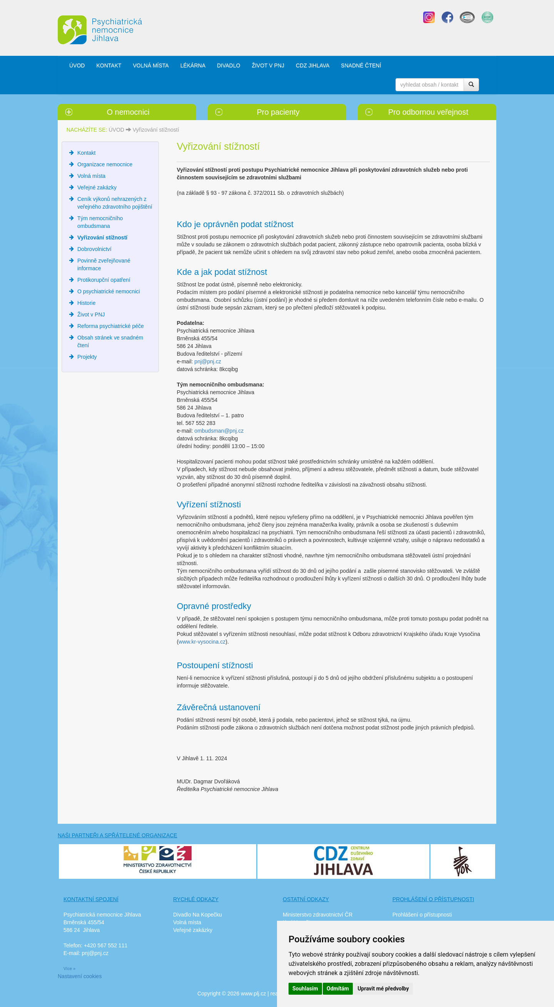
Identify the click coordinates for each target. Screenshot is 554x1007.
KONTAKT (108, 65)
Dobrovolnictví (94, 249)
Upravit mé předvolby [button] (383, 988)
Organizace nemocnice (104, 164)
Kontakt (86, 153)
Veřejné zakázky (97, 187)
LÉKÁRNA (192, 65)
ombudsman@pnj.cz (219, 431)
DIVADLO (228, 65)
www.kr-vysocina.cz (202, 642)
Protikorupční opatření (103, 280)
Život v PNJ (91, 314)
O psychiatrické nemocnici (108, 291)
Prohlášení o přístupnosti (422, 915)
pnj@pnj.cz (207, 361)
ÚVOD (77, 65)
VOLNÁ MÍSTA (151, 65)
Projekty (87, 357)
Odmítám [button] (338, 988)
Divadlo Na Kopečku (197, 915)
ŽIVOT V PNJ (268, 65)
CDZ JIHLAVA (312, 65)
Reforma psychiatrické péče (110, 326)
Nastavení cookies (80, 976)
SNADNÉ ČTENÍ (361, 65)
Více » (69, 968)
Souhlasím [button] (305, 988)
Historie (86, 303)
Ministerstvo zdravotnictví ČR (317, 915)
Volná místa (91, 176)
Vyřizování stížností (156, 130)
